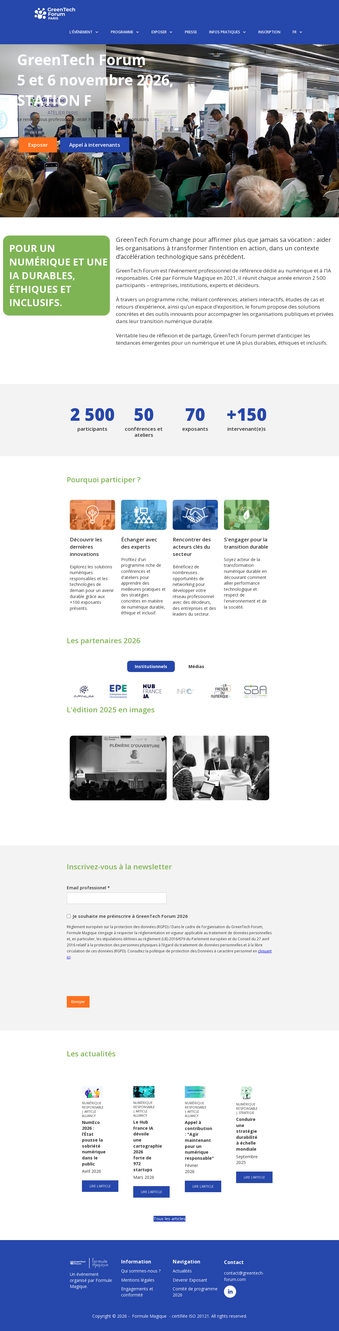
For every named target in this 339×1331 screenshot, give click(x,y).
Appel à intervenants (94, 144)
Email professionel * (88, 888)
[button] (84, 32)
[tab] (151, 666)
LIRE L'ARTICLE (100, 1186)
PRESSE (191, 32)
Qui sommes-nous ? (141, 1271)
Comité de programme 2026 (195, 1292)
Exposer (38, 144)
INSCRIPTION (269, 32)
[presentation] (113, 978)
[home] (55, 13)
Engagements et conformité (137, 1292)
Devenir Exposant (190, 1280)
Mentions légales (137, 1280)
